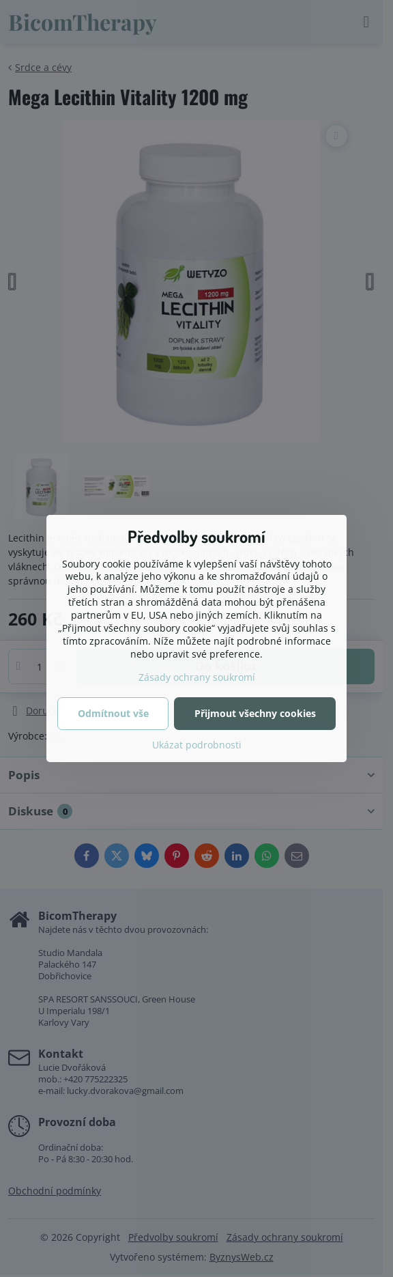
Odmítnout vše (113, 713)
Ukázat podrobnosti (197, 744)
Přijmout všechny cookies (255, 713)
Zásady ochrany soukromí (197, 677)
